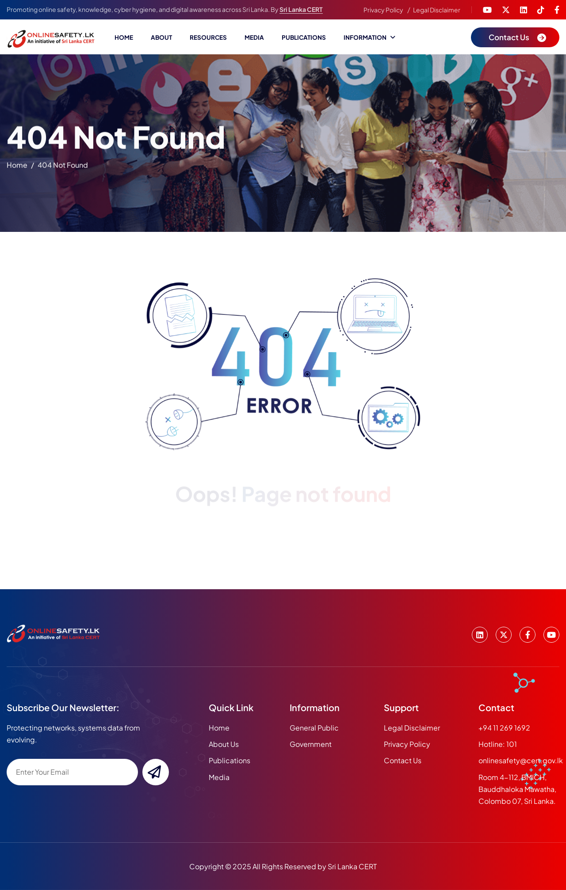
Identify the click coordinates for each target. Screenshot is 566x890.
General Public (314, 727)
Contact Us (402, 760)
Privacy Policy (383, 10)
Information (365, 37)
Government (311, 744)
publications (229, 760)
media (219, 777)
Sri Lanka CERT (301, 9)
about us (224, 744)
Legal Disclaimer (436, 10)
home (17, 166)
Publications (304, 37)
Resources (208, 37)
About (161, 37)
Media (254, 37)
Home (124, 37)
